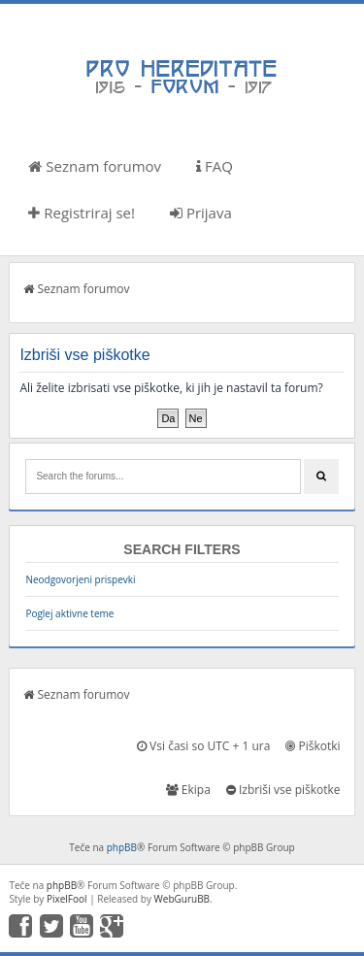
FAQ (214, 166)
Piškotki (312, 746)
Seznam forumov (94, 166)
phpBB (122, 847)
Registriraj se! (81, 212)
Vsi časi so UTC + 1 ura (203, 746)
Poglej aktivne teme (69, 613)
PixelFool (67, 899)
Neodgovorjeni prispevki (80, 579)
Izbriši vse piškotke (283, 789)
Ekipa (188, 789)
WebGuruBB (182, 899)
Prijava (201, 212)
